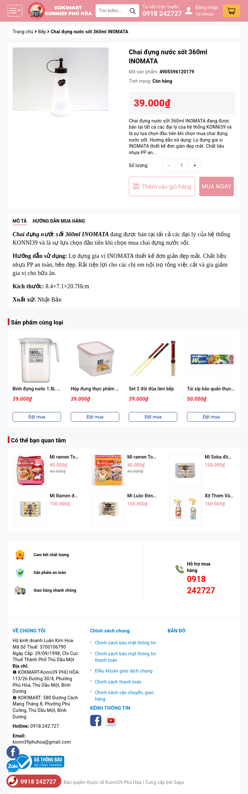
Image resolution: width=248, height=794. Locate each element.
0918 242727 (162, 13)
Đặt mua (37, 416)
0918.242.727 (44, 726)
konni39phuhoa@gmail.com (42, 742)
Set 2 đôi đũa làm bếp (151, 388)
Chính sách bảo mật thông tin (125, 642)
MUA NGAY (216, 186)
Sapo (179, 782)
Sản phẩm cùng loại (37, 322)
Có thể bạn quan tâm (38, 440)
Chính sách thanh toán (118, 681)
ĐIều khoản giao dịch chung (123, 670)
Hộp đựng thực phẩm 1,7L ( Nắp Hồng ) (111, 388)
